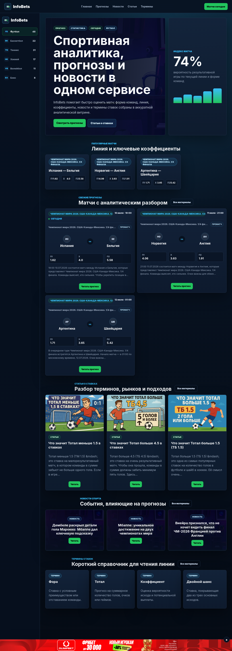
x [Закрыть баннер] (226, 639)
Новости (118, 6)
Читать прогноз (90, 286)
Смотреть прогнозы (69, 122)
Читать (74, 484)
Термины (147, 6)
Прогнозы (102, 6)
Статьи (132, 6)
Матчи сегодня (216, 6)
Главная (86, 6)
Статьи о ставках (102, 123)
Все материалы (182, 202)
